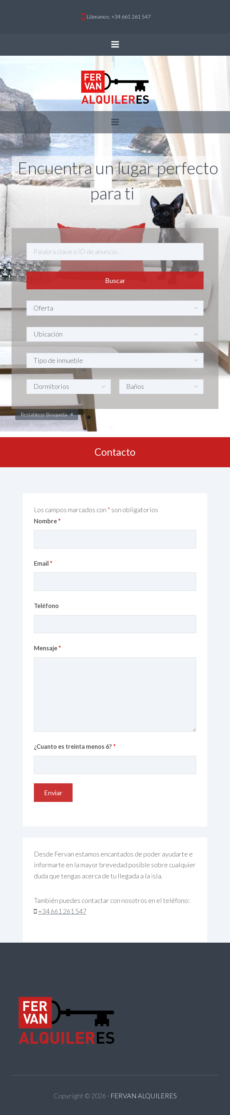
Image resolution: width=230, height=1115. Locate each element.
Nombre (47, 520)
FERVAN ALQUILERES (144, 1096)
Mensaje (47, 647)
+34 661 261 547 (62, 911)
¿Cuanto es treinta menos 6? (75, 746)
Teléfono (46, 605)
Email (43, 563)
